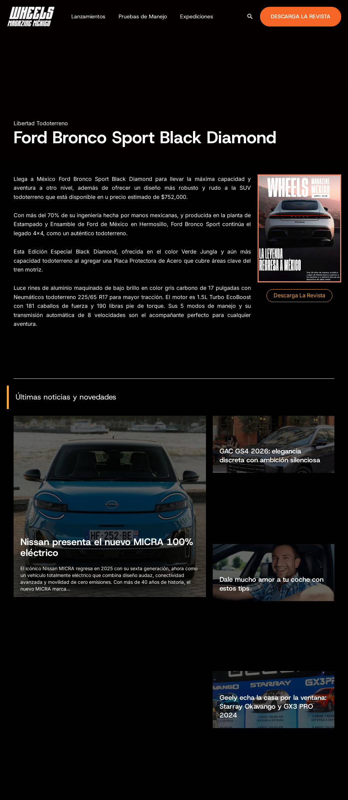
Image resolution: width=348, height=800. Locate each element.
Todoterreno (108, 728)
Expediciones (190, 16)
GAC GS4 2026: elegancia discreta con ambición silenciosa (270, 455)
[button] (250, 16)
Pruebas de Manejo (139, 16)
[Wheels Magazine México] (32, 16)
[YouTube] (345, 788)
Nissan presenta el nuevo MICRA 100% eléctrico (106, 547)
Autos (101, 704)
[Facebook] (314, 788)
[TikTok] (335, 788)
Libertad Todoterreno (41, 123)
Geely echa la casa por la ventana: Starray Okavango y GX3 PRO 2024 (273, 577)
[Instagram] (324, 788)
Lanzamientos (87, 16)
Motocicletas (109, 716)
